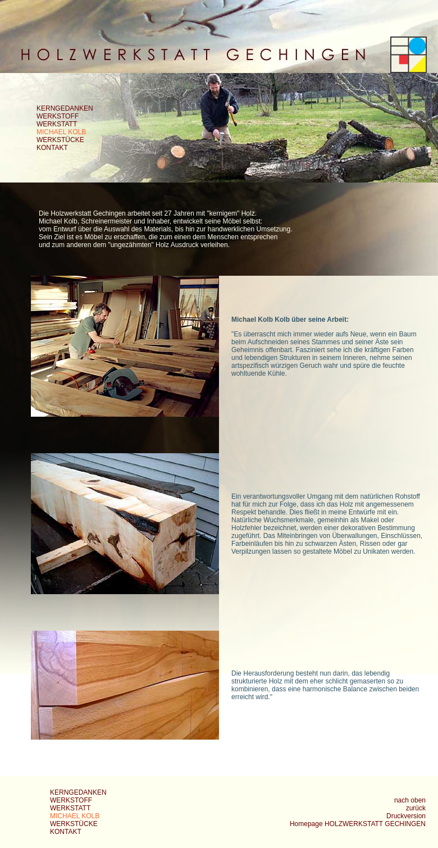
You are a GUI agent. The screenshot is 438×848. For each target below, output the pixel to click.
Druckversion (406, 816)
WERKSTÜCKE (60, 140)
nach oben (410, 800)
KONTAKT (52, 148)
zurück (416, 808)
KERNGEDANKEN (64, 108)
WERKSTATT (56, 124)
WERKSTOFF (57, 116)
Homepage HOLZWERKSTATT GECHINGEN (358, 824)
